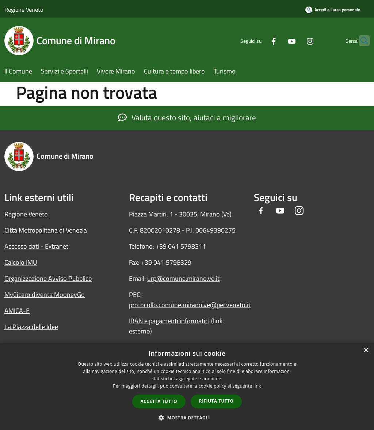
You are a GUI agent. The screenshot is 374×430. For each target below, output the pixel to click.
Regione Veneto (23, 9)
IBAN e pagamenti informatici (169, 321)
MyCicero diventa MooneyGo (44, 294)
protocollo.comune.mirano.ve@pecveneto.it (190, 305)
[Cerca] (361, 40)
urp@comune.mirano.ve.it (183, 278)
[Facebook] (259, 40)
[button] (187, 417)
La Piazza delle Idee (31, 327)
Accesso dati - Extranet (36, 246)
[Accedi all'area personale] (333, 9)
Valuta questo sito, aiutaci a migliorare (187, 117)
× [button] (366, 350)
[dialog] (187, 386)
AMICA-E (17, 311)
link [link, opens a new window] (257, 386)
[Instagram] (296, 40)
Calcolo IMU (20, 262)
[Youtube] (277, 40)
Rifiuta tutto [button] (216, 401)
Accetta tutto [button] (159, 401)
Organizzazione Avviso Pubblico (48, 278)
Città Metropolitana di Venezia (45, 230)
